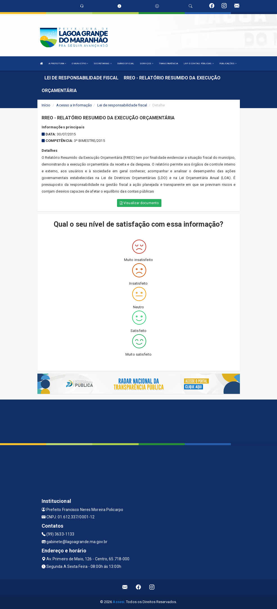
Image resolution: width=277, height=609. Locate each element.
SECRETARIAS (102, 63)
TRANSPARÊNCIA (168, 63)
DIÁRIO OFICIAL (125, 63)
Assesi (118, 602)
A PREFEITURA (57, 63)
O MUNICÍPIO (80, 63)
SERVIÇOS (146, 63)
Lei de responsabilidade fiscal (122, 105)
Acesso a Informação (74, 105)
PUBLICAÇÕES (228, 63)
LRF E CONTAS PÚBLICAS (198, 63)
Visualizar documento (139, 203)
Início (46, 105)
